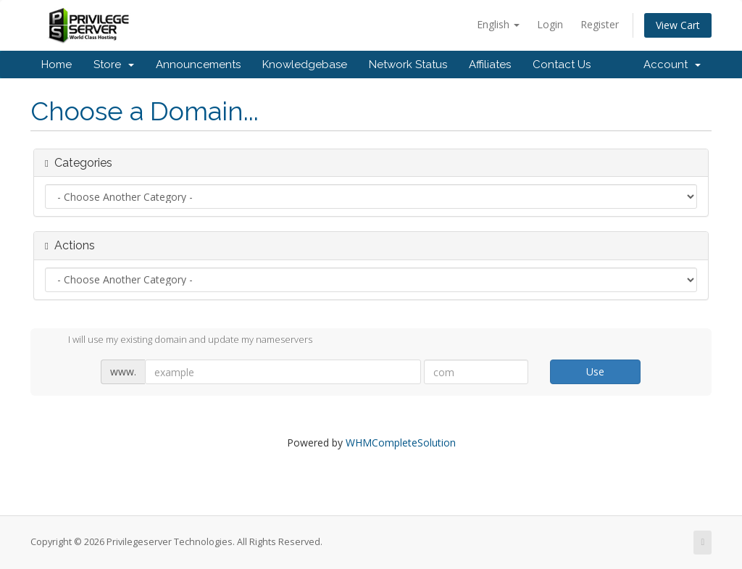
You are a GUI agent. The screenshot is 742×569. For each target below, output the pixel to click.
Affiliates (490, 64)
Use (595, 371)
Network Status (408, 64)
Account (672, 64)
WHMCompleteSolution (401, 442)
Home (56, 64)
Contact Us (562, 64)
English (498, 24)
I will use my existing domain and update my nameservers (178, 341)
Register (599, 24)
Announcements (198, 64)
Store (113, 64)
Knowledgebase (304, 64)
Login (550, 24)
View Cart (678, 25)
